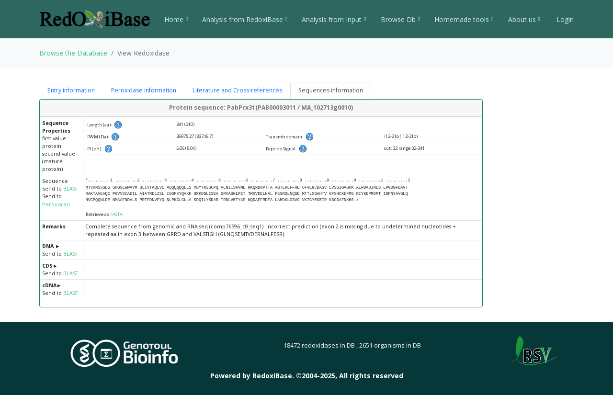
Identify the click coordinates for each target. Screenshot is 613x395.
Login (564, 19)
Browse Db (400, 19)
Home (176, 19)
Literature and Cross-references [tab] (237, 90)
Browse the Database (73, 52)
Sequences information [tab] (330, 90)
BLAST (70, 188)
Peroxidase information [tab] (143, 90)
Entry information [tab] (71, 90)
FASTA (116, 214)
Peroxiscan (56, 204)
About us (524, 19)
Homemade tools (463, 19)
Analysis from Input (334, 19)
